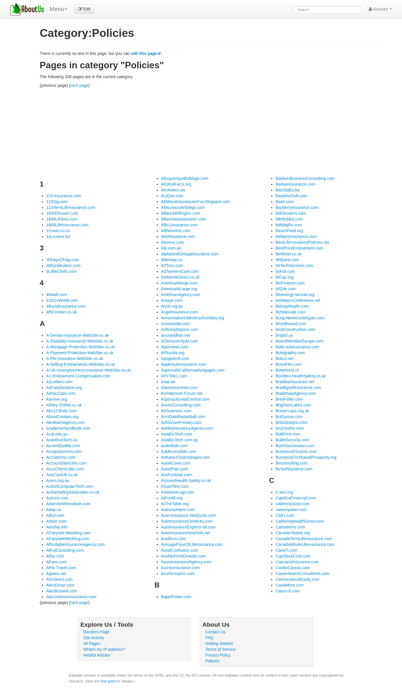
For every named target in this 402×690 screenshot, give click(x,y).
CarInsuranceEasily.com (297, 579)
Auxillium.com (173, 538)
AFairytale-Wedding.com (68, 533)
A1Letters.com (59, 381)
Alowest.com (172, 242)
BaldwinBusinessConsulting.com (305, 178)
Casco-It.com (287, 591)
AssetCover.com (176, 463)
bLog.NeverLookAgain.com (300, 318)
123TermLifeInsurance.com (70, 207)
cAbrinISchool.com (293, 503)
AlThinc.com (172, 265)
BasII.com (285, 201)
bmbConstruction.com (295, 329)
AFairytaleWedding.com (67, 538)
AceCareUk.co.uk (62, 474)
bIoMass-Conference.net (298, 300)
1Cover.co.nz (58, 230)
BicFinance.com (290, 283)
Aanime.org (56, 399)
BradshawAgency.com (296, 393)
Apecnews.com (175, 347)
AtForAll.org (172, 498)
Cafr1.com (285, 515)
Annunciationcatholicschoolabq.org (192, 318)
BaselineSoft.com (291, 195)
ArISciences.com (176, 410)
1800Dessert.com (62, 213)
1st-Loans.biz (58, 236)
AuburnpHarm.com (178, 509)
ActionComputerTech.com (69, 486)
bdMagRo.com (289, 225)
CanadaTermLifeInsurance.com (304, 538)
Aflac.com (55, 556)
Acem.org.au (57, 480)
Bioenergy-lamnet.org (295, 294)
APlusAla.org (173, 352)
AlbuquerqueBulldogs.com (184, 178)
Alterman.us (172, 259)
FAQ (210, 637)
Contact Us (216, 632)
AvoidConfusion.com (179, 550)
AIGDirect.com (59, 579)
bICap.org (284, 277)
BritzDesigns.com (291, 422)
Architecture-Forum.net (182, 393)
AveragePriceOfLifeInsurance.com (192, 544)
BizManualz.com (290, 312)
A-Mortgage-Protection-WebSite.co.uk (80, 347)
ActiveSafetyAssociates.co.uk (72, 492)
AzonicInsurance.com (180, 567)
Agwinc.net (56, 573)
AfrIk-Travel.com (61, 567)
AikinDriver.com (60, 585)
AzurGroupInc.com (178, 573)
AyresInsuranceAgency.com (186, 562)
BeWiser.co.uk (288, 254)
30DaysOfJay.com (62, 259)
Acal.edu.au (57, 434)
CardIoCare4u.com (293, 567)
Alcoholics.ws (173, 190)
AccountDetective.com (66, 463)
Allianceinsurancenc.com (183, 219)
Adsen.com (56, 521)
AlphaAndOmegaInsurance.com (190, 254)
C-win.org (284, 492)
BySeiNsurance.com (294, 469)
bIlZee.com (286, 288)
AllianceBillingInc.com (180, 213)
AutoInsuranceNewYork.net (185, 533)
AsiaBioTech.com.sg (179, 440)
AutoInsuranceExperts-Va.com (188, 527)
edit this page (144, 53)
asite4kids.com (174, 445)
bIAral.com (285, 271)
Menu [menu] (58, 9)
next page (79, 85)
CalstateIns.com (290, 527)
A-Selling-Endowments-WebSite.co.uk (80, 364)
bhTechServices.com (294, 265)
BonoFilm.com (288, 364)
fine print (108, 681)
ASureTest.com (175, 486)
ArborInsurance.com (179, 387)
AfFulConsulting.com (65, 550)
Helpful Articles (96, 655)
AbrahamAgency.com (65, 422)
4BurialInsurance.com (65, 306)
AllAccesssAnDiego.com (183, 207)
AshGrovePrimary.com (181, 422)
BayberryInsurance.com (297, 207)
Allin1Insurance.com (179, 225)
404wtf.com (56, 294)
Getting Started (219, 643)
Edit (84, 9)
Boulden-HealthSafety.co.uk (301, 376)
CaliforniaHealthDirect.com (300, 521)
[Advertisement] (210, 132)
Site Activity (93, 637)
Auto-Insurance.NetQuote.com (188, 515)
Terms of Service (221, 649)
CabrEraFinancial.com (296, 498)
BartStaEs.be (288, 190)
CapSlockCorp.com (293, 556)
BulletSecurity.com (292, 440)
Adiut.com (55, 515)
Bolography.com (290, 352)
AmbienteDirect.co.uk (180, 277)
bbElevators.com (291, 213)
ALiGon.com (172, 195)
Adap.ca (53, 509)
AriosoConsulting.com (181, 405)
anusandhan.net (175, 335)
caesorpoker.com (291, 509)
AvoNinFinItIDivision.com (183, 556)
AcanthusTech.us (61, 440)
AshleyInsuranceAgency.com (187, 428)
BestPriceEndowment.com (299, 248)
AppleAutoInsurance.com (183, 364)
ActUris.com (57, 498)
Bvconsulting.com (292, 463)
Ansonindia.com (175, 323)
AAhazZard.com (60, 393)
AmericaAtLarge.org (179, 288)
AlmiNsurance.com (178, 236)
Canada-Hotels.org (293, 533)
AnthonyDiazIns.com (179, 329)
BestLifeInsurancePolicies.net (302, 242)
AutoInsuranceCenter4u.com (187, 521)
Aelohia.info (56, 527)
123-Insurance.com (63, 195)
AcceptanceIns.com (64, 451)
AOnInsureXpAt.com (179, 341)
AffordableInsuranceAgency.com (75, 544)
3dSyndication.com (63, 265)
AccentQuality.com (63, 445)
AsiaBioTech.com (176, 434)
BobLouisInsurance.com (297, 347)
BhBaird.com (287, 259)
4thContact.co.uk (61, 312)
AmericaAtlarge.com (179, 283)
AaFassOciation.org (64, 387)
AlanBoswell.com (61, 591)
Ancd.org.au (172, 306)
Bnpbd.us (284, 335)
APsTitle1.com (174, 376)
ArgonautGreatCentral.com (185, 399)
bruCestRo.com (290, 428)
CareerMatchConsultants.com (302, 573)
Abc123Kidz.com (61, 410)
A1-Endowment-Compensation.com (78, 376)
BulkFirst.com (288, 434)
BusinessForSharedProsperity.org (306, 457)
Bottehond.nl (287, 370)
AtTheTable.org (175, 503)
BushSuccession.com (295, 445)
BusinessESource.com (296, 451)
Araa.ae (168, 381)
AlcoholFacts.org (176, 184)
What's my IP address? (104, 649)
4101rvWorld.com (62, 300)
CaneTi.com (286, 550)
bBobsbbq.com (289, 219)
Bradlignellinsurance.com (298, 387)
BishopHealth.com (292, 306)
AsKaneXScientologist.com (185, 457)
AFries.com (56, 562)
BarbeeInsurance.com (295, 184)
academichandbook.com (68, 428)
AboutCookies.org (62, 416)
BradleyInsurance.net (295, 381)
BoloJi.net (284, 358)
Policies (212, 661)
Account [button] (380, 9)
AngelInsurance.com (179, 312)
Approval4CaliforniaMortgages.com (193, 370)
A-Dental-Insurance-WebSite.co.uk (77, 335)
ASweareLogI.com (177, 492)
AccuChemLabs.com (65, 469)
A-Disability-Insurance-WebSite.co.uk (79, 341)
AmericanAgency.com (180, 294)
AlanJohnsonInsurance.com (71, 596)
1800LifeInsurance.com (67, 225)
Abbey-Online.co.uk (64, 405)
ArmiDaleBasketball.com (183, 416)
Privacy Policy (218, 655)
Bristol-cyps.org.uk (292, 410)
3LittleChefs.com (61, 271)
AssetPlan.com (174, 469)
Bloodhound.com (291, 323)
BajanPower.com (176, 596)
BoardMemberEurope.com (299, 341)
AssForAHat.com (176, 474)
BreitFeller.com (289, 399)
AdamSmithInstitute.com (68, 503)
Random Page (96, 632)
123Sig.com (57, 201)
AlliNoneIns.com (175, 230)
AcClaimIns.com (61, 457)
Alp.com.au (171, 248)
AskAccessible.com (178, 451)
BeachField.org (289, 230)
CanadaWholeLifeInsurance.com (305, 544)
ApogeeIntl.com (175, 358)
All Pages (92, 643)
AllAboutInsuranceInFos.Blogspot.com (195, 201)
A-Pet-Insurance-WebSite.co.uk (74, 358)
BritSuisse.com (289, 416)
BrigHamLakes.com (293, 405)
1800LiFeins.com (61, 219)
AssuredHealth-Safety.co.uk (186, 480)
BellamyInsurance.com (296, 236)
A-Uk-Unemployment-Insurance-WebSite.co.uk (88, 370)
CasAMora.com (289, 585)
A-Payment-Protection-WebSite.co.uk (80, 352)
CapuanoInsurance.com (297, 562)
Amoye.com (172, 300)
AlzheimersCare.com (180, 271)
